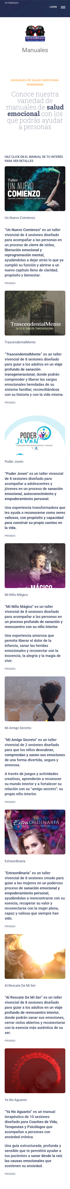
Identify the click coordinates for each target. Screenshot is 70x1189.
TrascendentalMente (20, 342)
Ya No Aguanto (16, 1100)
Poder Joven (14, 461)
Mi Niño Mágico (16, 595)
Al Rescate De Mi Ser (20, 985)
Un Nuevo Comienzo (20, 218)
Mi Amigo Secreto (18, 728)
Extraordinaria (15, 861)
